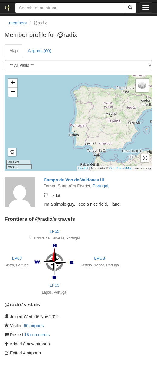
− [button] (13, 92)
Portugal (100, 186)
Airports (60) (39, 50)
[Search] (130, 8)
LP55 (55, 231)
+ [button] (13, 83)
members (18, 23)
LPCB (99, 258)
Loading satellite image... (78, 123)
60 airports (34, 325)
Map (13, 50)
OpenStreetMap (121, 168)
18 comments (37, 334)
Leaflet (83, 168)
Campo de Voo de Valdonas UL (75, 179)
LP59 (55, 285)
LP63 (17, 258)
